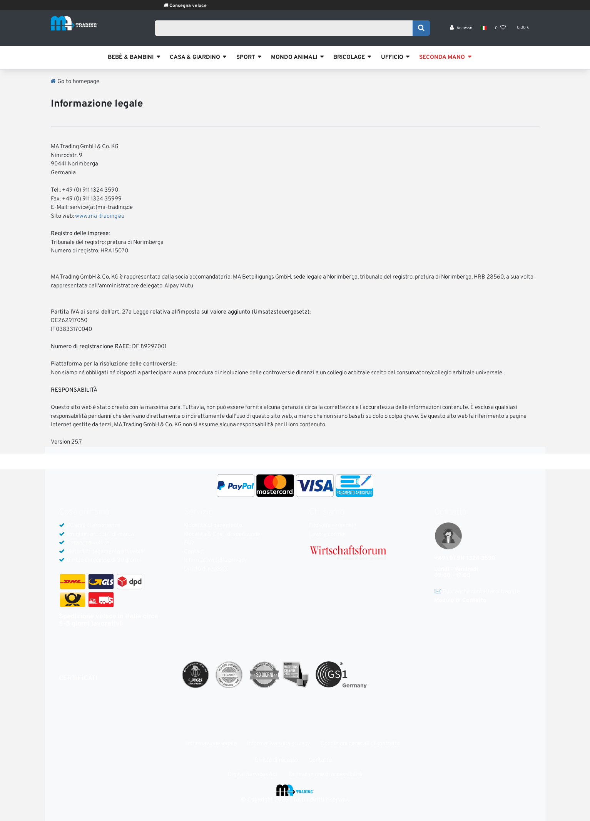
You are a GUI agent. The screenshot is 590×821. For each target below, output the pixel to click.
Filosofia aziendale (332, 525)
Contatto (320, 760)
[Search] (421, 29)
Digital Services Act (252, 774)
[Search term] (286, 29)
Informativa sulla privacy (215, 560)
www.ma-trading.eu (99, 216)
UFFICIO (392, 57)
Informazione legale (211, 744)
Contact (194, 552)
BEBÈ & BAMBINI (131, 57)
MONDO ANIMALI (294, 57)
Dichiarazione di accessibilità (326, 774)
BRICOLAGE (349, 57)
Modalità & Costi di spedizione (222, 534)
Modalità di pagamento (213, 525)
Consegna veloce (205, 6)
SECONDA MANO (442, 57)
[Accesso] (461, 31)
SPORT (245, 57)
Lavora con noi (327, 534)
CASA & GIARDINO (195, 57)
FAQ (189, 543)
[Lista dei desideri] (500, 31)
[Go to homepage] (74, 81)
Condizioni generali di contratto (360, 744)
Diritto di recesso (205, 569)
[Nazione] (483, 30)
